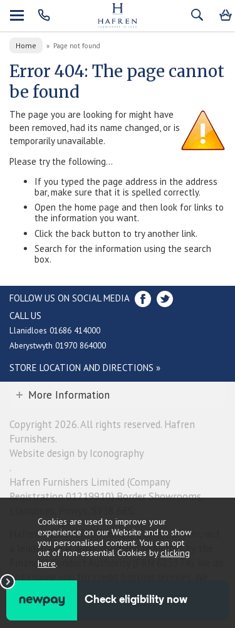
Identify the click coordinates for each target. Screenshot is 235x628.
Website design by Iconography (76, 453)
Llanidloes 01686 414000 (54, 330)
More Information (69, 395)
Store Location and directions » (84, 368)
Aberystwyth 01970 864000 (57, 345)
